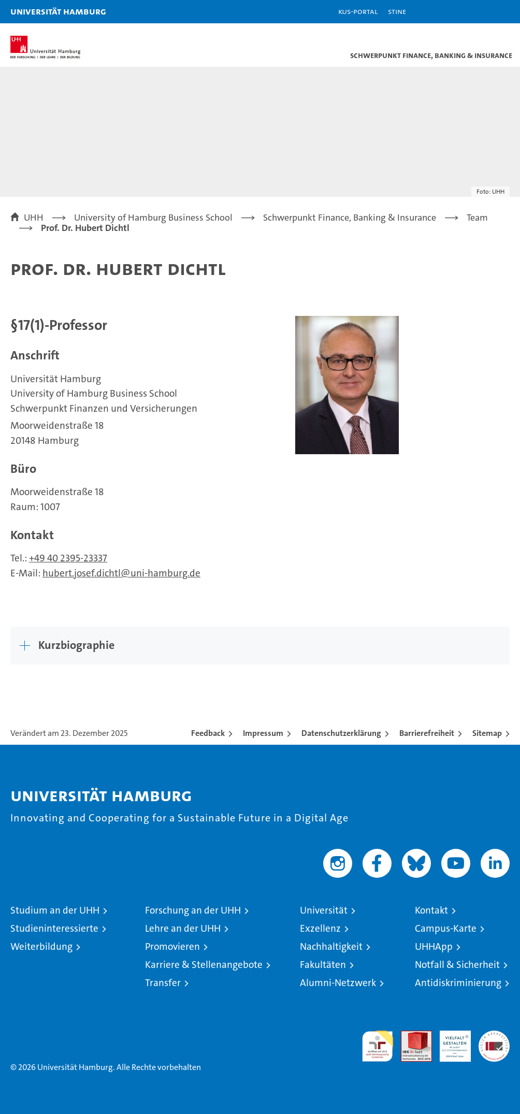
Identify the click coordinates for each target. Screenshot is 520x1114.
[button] (480, 11)
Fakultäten (323, 964)
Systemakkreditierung (494, 1036)
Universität (324, 910)
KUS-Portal (358, 11)
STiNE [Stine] (397, 11)
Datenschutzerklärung (341, 733)
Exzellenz (320, 928)
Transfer (163, 982)
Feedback (208, 733)
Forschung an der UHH (193, 910)
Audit (411, 1036)
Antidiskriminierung (458, 982)
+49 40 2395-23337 (68, 558)
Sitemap (487, 733)
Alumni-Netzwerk (338, 982)
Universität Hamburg (58, 11)
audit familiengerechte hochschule (377, 1046)
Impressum (263, 733)
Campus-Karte (445, 928)
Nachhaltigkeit (331, 946)
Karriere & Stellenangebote (204, 964)
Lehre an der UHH (183, 928)
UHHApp (434, 946)
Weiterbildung (41, 946)
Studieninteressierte (54, 928)
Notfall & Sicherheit (457, 964)
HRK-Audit (449, 1041)
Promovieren (172, 946)
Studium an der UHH (54, 910)
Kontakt (431, 910)
